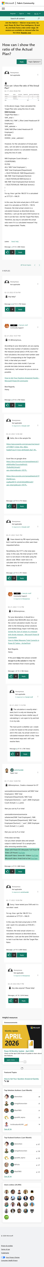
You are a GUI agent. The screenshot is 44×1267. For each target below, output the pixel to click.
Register (13, 13)
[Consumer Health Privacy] (22, 1260)
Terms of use (5, 1249)
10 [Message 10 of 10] (12, 304)
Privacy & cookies (7, 1246)
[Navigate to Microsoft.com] (8, 3)
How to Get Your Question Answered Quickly (21, 1079)
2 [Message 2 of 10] (11, 866)
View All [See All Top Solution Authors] (8, 1129)
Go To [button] (36, 14)
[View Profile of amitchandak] (18, 770)
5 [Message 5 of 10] (11, 400)
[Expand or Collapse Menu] (3, 8)
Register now (26, 33)
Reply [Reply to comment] (20, 309)
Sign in (21, 13)
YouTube (21, 852)
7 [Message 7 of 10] (14, 671)
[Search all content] (25, 18)
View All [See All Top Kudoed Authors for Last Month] (8, 1176)
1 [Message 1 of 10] (11, 247)
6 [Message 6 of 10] (13, 573)
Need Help (15, 241)
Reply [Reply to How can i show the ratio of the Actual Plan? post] (20, 252)
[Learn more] (11, 1060)
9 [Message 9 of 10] (13, 501)
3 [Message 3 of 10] (13, 950)
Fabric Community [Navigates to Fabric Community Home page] (25, 3)
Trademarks (5, 1253)
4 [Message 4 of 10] (14, 995)
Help (28, 13)
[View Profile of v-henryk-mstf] (23, 325)
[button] (22, 61)
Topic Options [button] (33, 62)
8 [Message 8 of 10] (16, 749)
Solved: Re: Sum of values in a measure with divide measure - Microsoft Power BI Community (23, 634)
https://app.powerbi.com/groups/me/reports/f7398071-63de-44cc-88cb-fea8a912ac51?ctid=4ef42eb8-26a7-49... (22, 447)
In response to (20, 426)
